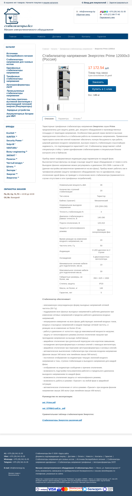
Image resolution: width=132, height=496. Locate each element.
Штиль (10, 167)
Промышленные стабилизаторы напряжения (15, 93)
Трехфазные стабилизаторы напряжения (14, 78)
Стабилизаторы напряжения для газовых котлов (19, 61)
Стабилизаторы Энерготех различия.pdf (62, 420)
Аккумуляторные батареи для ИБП (19, 115)
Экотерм (11, 170)
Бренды (10, 126)
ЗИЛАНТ (11, 155)
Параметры (63, 118)
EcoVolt (11, 133)
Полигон (11, 159)
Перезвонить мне (107, 17)
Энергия (12, 174)
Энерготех (12, 178)
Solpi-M (10, 144)
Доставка (56, 36)
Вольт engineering (16, 152)
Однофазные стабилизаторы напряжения (14, 70)
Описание (49, 118)
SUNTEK (11, 137)
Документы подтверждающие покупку (51, 456)
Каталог (26, 36)
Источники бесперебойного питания (19, 54)
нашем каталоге (50, 2)
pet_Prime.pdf (49, 402)
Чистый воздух (15, 163)
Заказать (98, 82)
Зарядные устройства (18, 110)
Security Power (14, 140)
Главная (12, 36)
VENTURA (12, 148)
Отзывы (77, 118)
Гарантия (101, 36)
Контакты (86, 36)
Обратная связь (83, 15)
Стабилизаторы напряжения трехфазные (74, 462)
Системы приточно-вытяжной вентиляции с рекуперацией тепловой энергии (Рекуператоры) (19, 102)
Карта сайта (64, 453)
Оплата (71, 36)
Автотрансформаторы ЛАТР (18, 86)
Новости (41, 36)
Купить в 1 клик (102, 89)
